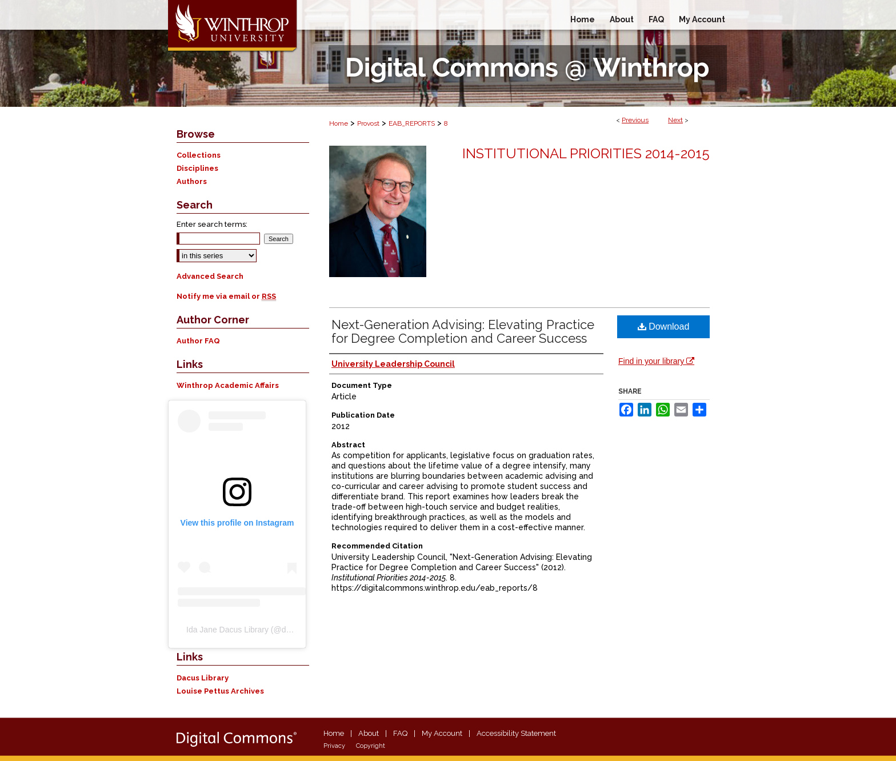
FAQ (400, 733)
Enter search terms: (212, 224)
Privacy (334, 746)
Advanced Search (210, 276)
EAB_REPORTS (412, 123)
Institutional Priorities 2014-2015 (586, 153)
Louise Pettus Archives (220, 691)
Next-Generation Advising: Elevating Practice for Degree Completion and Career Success (462, 331)
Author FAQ (198, 341)
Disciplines (197, 168)
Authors (192, 181)
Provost (368, 123)
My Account (442, 733)
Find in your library (656, 361)
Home (338, 123)
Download (664, 326)
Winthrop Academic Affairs (228, 385)
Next (675, 120)
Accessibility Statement (516, 733)
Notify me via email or (226, 296)
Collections (199, 155)
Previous (635, 120)
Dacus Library (203, 678)
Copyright (370, 746)
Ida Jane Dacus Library (227, 629)
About (368, 733)
